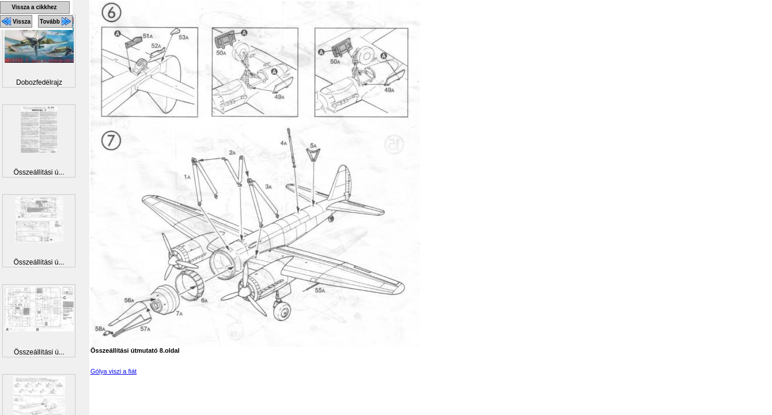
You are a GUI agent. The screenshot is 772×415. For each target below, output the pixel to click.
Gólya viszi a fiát (113, 371)
